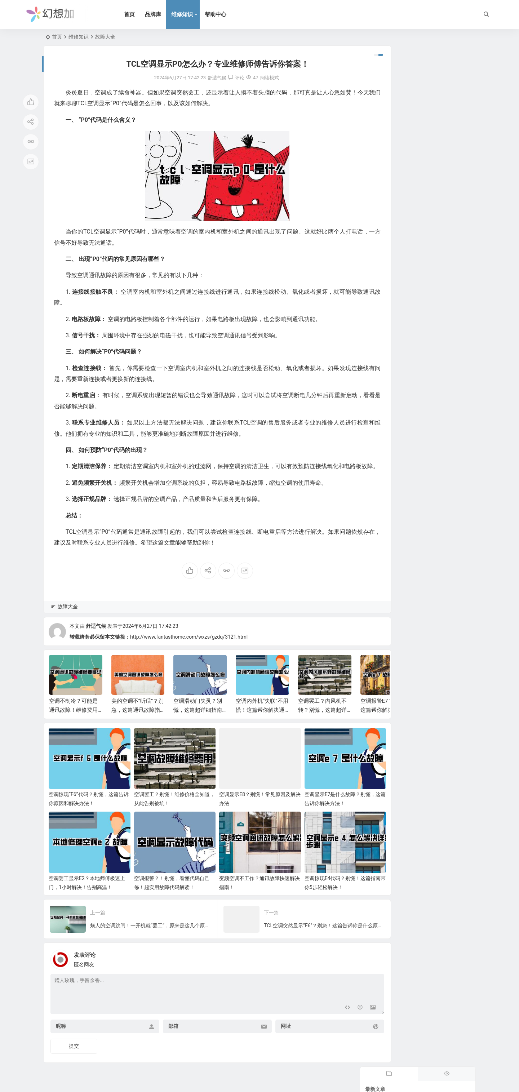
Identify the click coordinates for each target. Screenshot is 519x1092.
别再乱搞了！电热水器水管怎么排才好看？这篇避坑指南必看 (437, 319)
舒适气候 (96, 637)
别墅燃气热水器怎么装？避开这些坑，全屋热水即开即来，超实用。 (437, 221)
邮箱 (162, 1024)
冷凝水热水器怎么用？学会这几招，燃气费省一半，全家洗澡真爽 (437, 122)
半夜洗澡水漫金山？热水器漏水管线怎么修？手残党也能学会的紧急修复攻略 (437, 155)
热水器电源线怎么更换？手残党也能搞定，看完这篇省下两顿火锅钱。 (437, 188)
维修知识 (191, 14)
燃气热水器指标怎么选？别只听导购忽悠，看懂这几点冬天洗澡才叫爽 (437, 254)
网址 (262, 1024)
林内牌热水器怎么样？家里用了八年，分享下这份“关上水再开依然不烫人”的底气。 (438, 286)
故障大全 (105, 37)
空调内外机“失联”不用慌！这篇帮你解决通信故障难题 (262, 721)
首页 (138, 14)
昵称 (61, 1024)
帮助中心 (225, 14)
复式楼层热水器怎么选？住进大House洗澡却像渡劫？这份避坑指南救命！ (437, 90)
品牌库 (162, 14)
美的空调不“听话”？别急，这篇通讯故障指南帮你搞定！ (137, 721)
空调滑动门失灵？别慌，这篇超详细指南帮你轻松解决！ (197, 721)
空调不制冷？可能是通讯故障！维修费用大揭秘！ (73, 721)
